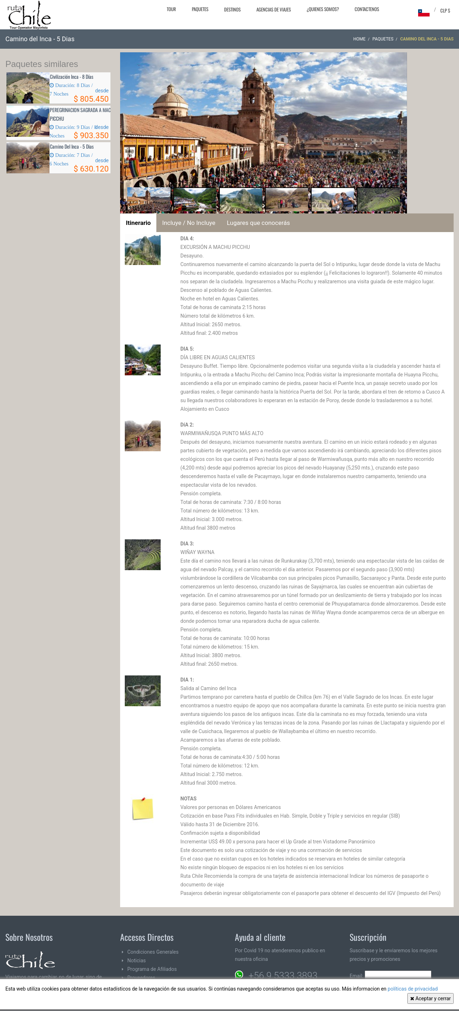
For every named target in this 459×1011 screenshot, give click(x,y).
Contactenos (367, 9)
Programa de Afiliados (152, 969)
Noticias (136, 960)
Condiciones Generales (153, 952)
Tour (171, 9)
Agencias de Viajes (273, 9)
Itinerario (138, 222)
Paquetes (200, 9)
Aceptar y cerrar (430, 998)
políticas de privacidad (413, 989)
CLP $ (445, 10)
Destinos (232, 9)
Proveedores (141, 978)
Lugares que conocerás (258, 222)
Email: (390, 976)
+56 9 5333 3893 (283, 975)
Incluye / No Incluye (188, 222)
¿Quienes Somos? (323, 9)
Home (359, 39)
